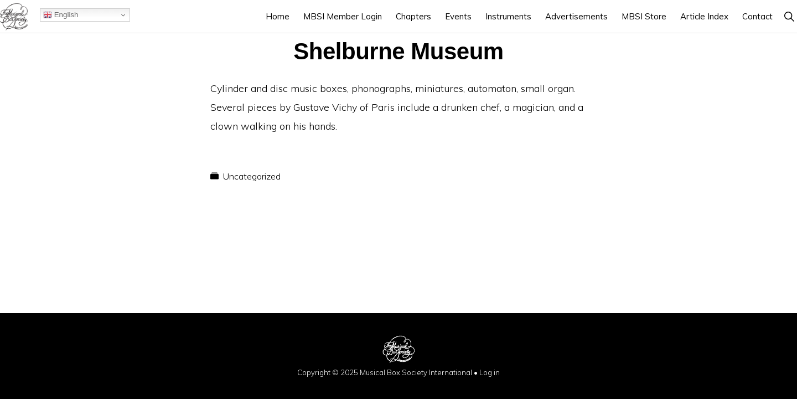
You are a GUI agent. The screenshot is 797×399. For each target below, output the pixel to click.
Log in (489, 372)
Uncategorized (252, 176)
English (60, 15)
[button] (789, 16)
